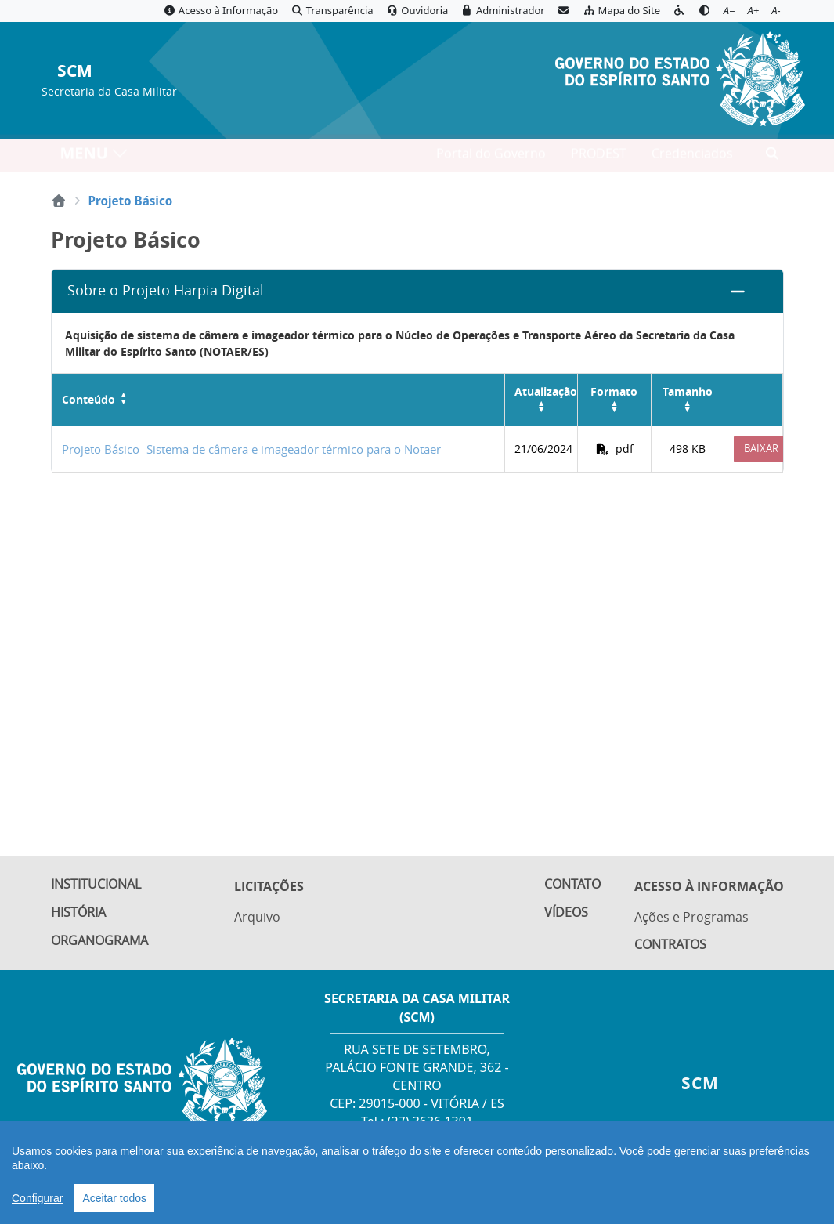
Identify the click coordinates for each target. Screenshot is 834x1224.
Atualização (545, 391)
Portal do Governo (491, 157)
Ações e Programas (691, 916)
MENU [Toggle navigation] (94, 157)
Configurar (37, 1198)
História (78, 914)
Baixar (761, 448)
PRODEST (598, 157)
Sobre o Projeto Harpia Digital (165, 290)
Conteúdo (88, 400)
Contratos (670, 945)
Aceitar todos (114, 1198)
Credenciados (692, 157)
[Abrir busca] (772, 157)
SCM (74, 71)
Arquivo (257, 916)
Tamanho (688, 391)
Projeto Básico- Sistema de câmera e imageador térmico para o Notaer (251, 449)
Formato (613, 391)
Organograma (99, 944)
